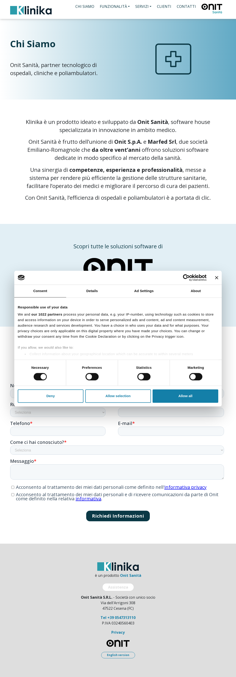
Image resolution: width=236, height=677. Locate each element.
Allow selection (117, 396)
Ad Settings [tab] (143, 291)
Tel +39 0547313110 (118, 617)
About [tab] (196, 291)
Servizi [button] (142, 6)
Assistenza (118, 587)
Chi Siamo (84, 6)
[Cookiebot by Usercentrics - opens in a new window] (186, 277)
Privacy (118, 632)
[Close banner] (216, 277)
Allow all (185, 396)
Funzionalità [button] (113, 6)
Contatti (186, 6)
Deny (50, 396)
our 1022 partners (46, 314)
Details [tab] (92, 291)
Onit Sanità (130, 575)
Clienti (164, 6)
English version (118, 655)
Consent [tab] (40, 291)
